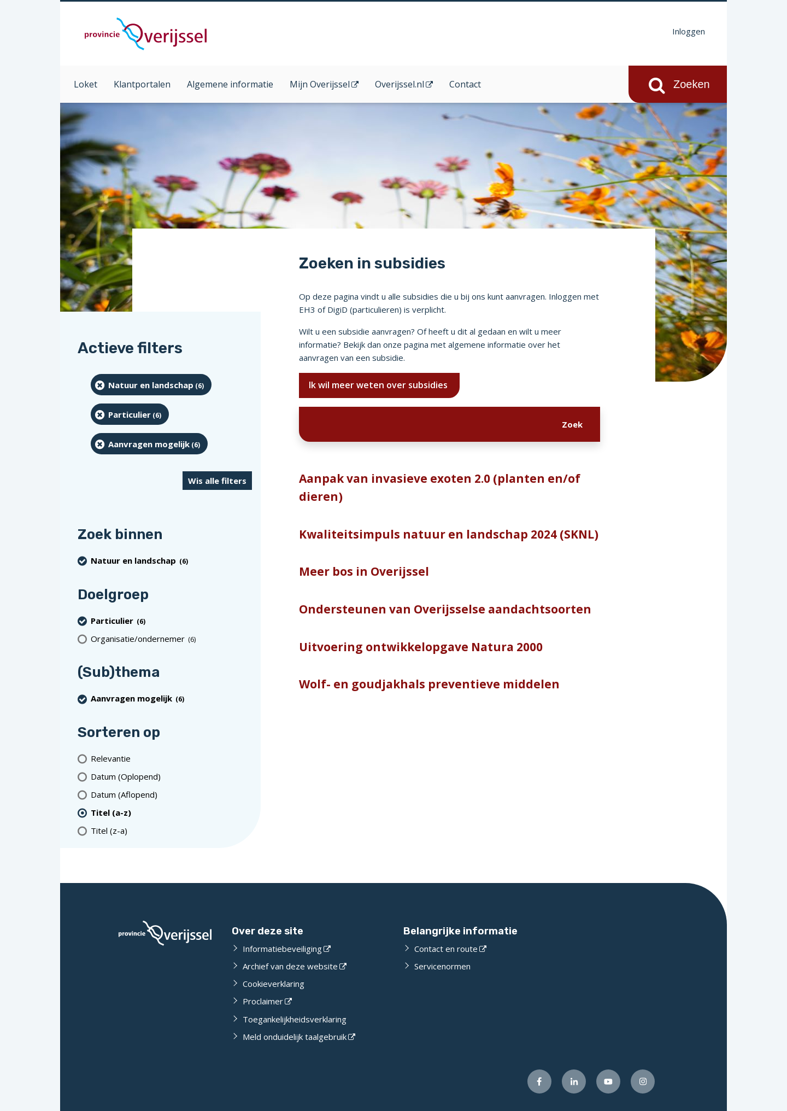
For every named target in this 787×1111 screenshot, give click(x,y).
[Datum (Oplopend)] (171, 776)
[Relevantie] (171, 758)
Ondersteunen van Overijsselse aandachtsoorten (445, 609)
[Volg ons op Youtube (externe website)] (608, 1081)
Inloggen (688, 31)
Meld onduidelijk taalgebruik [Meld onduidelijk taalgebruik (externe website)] (294, 1036)
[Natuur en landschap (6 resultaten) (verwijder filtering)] (151, 384)
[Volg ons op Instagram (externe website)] (643, 1081)
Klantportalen (142, 84)
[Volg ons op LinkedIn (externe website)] (574, 1081)
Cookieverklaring (273, 983)
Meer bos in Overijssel (364, 571)
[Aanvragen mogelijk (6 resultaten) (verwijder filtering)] (149, 443)
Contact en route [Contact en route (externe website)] (446, 948)
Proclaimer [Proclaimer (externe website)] (263, 1001)
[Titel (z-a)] (171, 830)
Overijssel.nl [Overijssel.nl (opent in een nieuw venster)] (399, 84)
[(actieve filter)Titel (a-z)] (171, 812)
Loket (85, 84)
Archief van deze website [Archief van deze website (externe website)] (290, 966)
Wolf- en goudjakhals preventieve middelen (429, 684)
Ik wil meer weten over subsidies (379, 385)
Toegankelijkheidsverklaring (294, 1019)
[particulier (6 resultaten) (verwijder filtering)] (130, 414)
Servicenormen (442, 966)
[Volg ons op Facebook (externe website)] (539, 1081)
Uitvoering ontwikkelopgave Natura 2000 (421, 646)
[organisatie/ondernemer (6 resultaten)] (171, 638)
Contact (465, 84)
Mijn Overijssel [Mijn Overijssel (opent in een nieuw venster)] (320, 84)
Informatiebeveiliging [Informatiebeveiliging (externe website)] (282, 948)
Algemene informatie (230, 84)
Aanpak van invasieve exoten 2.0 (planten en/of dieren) (439, 488)
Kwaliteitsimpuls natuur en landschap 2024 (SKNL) (448, 534)
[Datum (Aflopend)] (171, 794)
